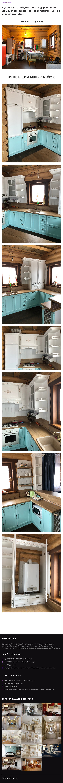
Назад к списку (7, 2)
